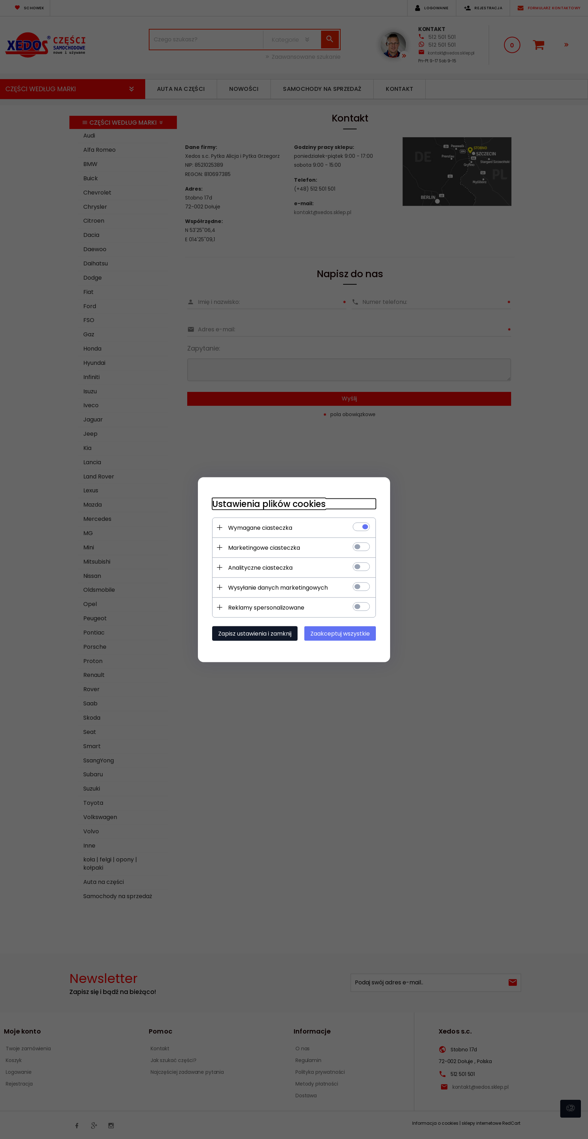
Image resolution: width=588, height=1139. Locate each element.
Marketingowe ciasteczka (264, 547)
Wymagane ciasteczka (260, 527)
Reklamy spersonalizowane (266, 607)
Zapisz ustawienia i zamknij (255, 633)
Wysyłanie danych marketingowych (278, 587)
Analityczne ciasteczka (260, 567)
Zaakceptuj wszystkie (340, 633)
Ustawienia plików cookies (269, 503)
